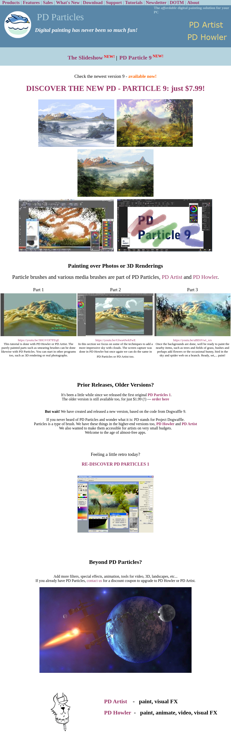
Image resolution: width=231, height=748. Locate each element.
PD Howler (205, 277)
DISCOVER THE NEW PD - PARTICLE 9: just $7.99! (115, 88)
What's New (68, 2)
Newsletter (156, 2)
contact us (94, 581)
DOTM (177, 2)
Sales (48, 2)
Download (93, 2)
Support (114, 2)
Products (11, 2)
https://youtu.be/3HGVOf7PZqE (38, 340)
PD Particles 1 (159, 395)
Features (31, 2)
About (193, 2)
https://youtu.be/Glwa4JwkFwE (115, 340)
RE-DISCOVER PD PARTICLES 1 (115, 464)
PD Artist (172, 277)
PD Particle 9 (135, 57)
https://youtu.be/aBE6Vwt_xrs (192, 340)
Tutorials (134, 2)
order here (160, 399)
